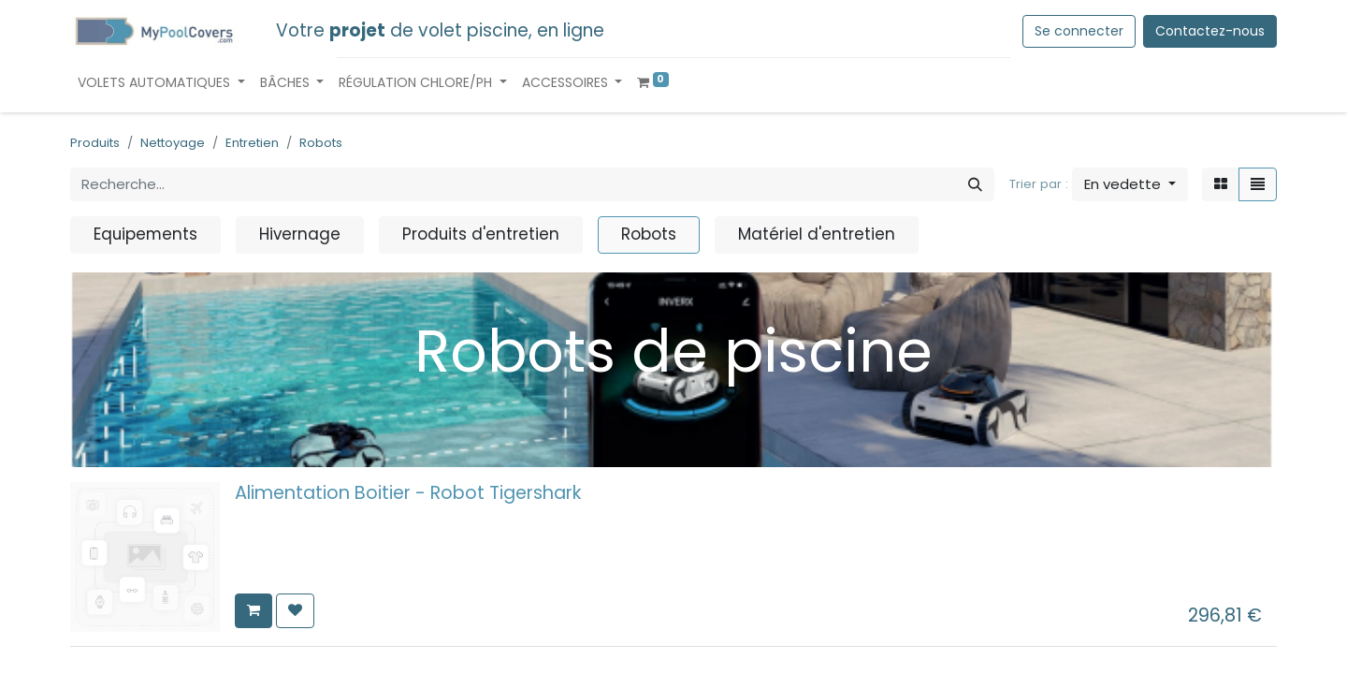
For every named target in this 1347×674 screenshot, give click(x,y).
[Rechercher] (975, 185)
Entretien (252, 143)
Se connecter (1079, 31)
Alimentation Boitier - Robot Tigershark (408, 493)
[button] (1130, 185)
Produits (95, 143)
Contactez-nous (1210, 31)
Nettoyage (172, 143)
